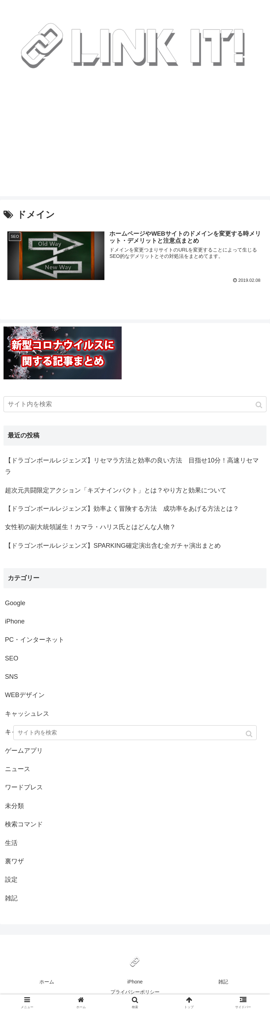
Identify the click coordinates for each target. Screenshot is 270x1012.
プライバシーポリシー (135, 992)
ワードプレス (24, 787)
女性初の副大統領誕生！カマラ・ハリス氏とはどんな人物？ (90, 526)
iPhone (15, 621)
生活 (11, 842)
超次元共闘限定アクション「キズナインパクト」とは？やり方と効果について (115, 490)
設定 (11, 879)
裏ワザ (14, 861)
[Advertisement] (135, 147)
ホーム (46, 982)
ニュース (17, 768)
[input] (135, 404)
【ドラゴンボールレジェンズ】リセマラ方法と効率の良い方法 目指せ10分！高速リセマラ (132, 466)
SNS (11, 676)
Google (15, 603)
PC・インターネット (34, 639)
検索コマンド (24, 824)
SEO (11, 658)
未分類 (14, 805)
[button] (259, 405)
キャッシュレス (27, 713)
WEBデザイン (25, 695)
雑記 (11, 898)
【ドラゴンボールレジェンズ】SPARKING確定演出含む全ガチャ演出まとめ (113, 545)
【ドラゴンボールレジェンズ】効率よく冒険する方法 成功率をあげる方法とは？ (122, 508)
